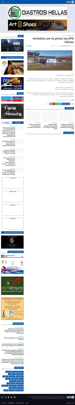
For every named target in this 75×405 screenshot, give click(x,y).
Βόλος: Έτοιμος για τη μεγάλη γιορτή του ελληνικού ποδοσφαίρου (34, 126)
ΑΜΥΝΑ (8, 379)
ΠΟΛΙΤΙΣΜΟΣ (19, 383)
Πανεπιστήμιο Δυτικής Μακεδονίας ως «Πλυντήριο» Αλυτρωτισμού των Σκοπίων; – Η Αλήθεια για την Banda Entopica (8, 161)
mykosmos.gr (12, 247)
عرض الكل (28, 108)
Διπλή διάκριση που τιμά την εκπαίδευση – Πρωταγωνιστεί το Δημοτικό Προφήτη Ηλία (8, 143)
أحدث (72, 168)
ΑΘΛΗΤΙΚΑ (64, 35)
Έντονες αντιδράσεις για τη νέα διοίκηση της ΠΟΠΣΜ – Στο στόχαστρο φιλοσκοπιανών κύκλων (8, 172)
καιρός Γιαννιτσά (12, 191)
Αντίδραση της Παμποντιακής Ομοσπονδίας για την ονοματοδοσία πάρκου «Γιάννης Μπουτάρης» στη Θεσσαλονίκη (14, 331)
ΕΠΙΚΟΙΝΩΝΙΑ (19, 390)
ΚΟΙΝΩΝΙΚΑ (20, 374)
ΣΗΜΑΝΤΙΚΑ (12, 374)
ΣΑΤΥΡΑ (12, 390)
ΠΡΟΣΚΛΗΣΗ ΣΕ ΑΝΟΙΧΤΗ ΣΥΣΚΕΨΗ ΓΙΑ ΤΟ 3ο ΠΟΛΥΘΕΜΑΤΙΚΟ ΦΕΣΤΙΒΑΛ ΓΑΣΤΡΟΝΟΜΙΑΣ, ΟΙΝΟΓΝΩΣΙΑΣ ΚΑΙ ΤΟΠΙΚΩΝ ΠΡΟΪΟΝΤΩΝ (13, 352)
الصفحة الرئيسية (71, 35)
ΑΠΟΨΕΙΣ (20, 386)
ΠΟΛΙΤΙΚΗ (12, 376)
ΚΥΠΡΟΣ (20, 388)
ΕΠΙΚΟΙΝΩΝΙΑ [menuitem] (13, 6)
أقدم (27, 168)
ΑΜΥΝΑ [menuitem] (20, 6)
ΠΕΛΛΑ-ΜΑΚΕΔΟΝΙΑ (60, 100)
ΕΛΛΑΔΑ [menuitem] (65, 6)
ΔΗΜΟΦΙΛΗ (18, 123)
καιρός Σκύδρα (13, 178)
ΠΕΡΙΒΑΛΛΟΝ (11, 383)
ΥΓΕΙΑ (21, 379)
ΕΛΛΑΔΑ (8, 372)
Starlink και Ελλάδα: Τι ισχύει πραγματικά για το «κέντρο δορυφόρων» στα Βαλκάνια (12, 344)
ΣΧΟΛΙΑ (7, 123)
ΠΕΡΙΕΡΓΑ (5, 386)
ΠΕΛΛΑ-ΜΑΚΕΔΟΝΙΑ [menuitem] (56, 6)
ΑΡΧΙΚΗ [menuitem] (71, 6)
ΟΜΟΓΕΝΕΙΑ (13, 386)
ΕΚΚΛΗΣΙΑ (14, 379)
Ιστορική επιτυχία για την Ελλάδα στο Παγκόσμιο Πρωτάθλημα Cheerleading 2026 (67, 127)
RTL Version (3, 403)
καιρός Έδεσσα (13, 205)
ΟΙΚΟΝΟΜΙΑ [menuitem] (46, 6)
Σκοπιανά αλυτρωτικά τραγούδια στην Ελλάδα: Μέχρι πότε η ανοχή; (8, 152)
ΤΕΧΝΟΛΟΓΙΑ (13, 388)
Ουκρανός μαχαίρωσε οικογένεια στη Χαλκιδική (14, 338)
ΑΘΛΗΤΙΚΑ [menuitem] (27, 6)
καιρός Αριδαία (13, 218)
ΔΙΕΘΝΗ (5, 376)
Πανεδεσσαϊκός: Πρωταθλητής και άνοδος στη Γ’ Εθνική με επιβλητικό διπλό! (50, 127)
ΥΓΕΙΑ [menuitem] (39, 6)
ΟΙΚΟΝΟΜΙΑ (20, 376)
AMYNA (6, 390)
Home (27, 403)
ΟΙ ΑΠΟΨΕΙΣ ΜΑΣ (20, 403)
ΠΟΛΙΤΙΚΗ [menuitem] (33, 6)
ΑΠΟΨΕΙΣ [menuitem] (5, 6)
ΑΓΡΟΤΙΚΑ (12, 381)
